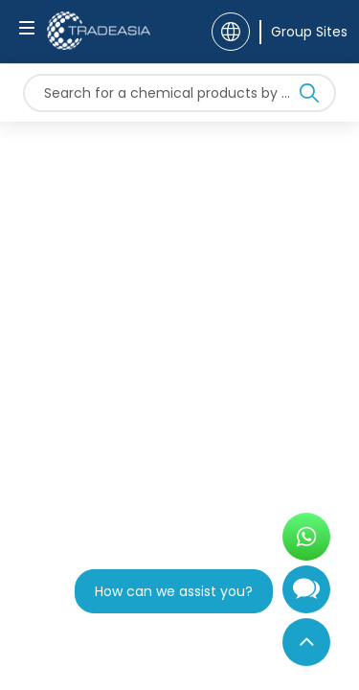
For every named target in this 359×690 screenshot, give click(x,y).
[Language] (231, 31)
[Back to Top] (306, 642)
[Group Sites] (303, 32)
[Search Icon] (309, 97)
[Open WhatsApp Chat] (306, 536)
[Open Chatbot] (306, 597)
